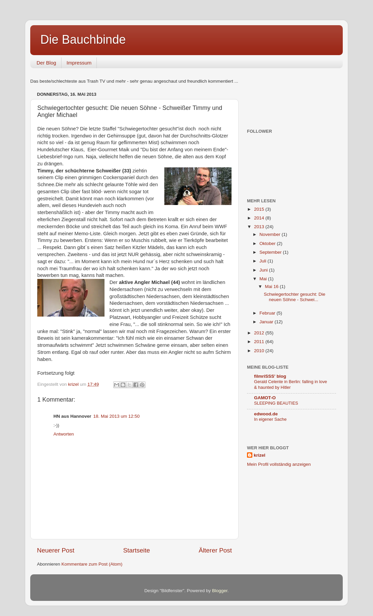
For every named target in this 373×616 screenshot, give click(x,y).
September (271, 252)
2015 (259, 209)
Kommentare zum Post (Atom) (92, 564)
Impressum (79, 63)
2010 (259, 350)
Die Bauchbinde (83, 39)
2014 (259, 217)
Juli (263, 260)
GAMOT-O (265, 397)
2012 (259, 332)
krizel (259, 455)
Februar (268, 313)
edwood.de (266, 413)
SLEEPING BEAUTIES (276, 403)
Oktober (268, 243)
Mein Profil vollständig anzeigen (279, 464)
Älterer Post (215, 550)
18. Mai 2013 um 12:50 (116, 416)
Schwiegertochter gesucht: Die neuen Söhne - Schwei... (294, 297)
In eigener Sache (270, 419)
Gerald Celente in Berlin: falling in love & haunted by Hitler (290, 384)
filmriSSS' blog (270, 376)
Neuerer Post (55, 550)
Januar (267, 321)
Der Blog (46, 63)
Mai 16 (272, 286)
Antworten (63, 434)
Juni (264, 270)
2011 (259, 341)
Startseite (136, 550)
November (270, 234)
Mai (263, 278)
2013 (259, 226)
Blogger (219, 590)
